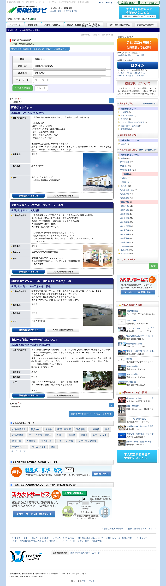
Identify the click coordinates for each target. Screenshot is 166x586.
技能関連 (124, 112)
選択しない (41, 59)
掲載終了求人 (97, 541)
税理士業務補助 (133, 406)
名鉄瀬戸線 (124, 230)
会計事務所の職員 (134, 343)
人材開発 (31, 441)
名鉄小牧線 (124, 246)
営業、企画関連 (127, 115)
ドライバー (131, 320)
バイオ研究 (46, 441)
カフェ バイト (100, 435)
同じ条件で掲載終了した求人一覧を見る (91, 414)
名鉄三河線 (124, 206)
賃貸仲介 (35, 429)
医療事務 (80, 429)
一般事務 (94, 429)
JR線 (123, 158)
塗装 (53, 447)
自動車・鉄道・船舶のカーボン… (140, 442)
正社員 (123, 144)
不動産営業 (18, 435)
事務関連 (124, 119)
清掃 (107, 429)
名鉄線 (123, 186)
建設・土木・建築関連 (130, 126)
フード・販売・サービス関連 (132, 122)
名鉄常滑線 (124, 218)
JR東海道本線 (125, 170)
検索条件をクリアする (130, 109)
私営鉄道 (124, 250)
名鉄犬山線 (124, 242)
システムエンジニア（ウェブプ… (140, 328)
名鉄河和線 (124, 222)
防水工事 (16, 441)
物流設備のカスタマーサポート (140, 336)
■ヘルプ (102, 3)
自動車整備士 (19, 429)
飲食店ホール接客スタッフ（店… (140, 398)
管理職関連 (125, 129)
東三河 (74, 11)
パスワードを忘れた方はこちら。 (132, 73)
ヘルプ (14, 541)
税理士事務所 (64, 429)
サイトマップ (141, 538)
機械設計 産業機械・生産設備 (140, 434)
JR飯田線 (124, 166)
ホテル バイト (39, 447)
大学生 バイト (19, 447)
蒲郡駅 (126, 174)
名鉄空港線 (124, 214)
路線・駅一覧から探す (148, 150)
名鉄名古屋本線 (126, 190)
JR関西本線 (124, 182)
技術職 (129, 359)
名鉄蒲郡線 (124, 202)
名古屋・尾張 (55, 11)
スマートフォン (88, 581)
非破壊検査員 (132, 311)
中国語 (72, 435)
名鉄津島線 (124, 234)
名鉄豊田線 (124, 210)
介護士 (60, 435)
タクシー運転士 (133, 366)
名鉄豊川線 (124, 194)
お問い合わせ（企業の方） (64, 538)
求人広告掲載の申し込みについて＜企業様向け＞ (39, 541)
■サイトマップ (112, 3)
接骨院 (84, 435)
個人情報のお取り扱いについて (90, 538)
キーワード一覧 (18, 451)
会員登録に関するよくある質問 (131, 55)
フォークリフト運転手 (40, 435)
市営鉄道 (124, 254)
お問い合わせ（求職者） (40, 538)
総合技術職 (131, 382)
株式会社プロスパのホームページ (85, 553)
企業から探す (83, 541)
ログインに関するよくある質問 (131, 75)
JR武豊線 (124, 178)
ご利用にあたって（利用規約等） (119, 538)
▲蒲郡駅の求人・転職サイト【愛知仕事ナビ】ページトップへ (129, 529)
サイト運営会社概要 (19, 538)
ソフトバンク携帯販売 (136, 419)
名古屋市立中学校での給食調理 (140, 426)
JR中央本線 (124, 162)
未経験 (48, 429)
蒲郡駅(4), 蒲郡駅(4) (44, 66)
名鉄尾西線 (124, 238)
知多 (63, 11)
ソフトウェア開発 (87, 441)
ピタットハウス (65, 441)
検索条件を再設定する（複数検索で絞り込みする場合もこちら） (40, 49)
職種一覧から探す (150, 103)
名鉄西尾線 (124, 198)
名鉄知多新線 (125, 226)
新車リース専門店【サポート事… (140, 351)
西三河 (68, 11)
